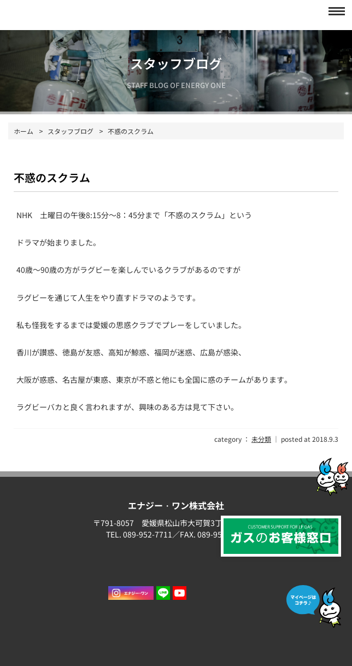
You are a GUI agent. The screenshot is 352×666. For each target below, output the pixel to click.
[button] (333, 11)
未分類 (261, 438)
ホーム (23, 131)
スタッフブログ (70, 131)
